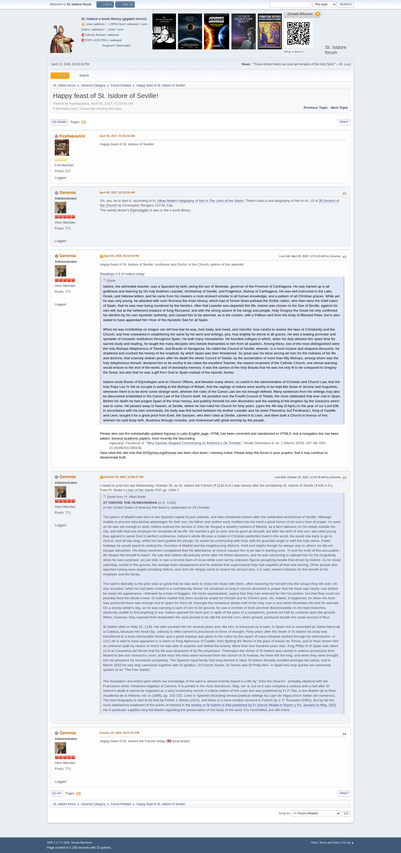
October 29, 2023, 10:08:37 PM (123, 476)
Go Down (59, 122)
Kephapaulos (72, 136)
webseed (132, 24)
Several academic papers (130, 438)
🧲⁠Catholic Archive (93, 34)
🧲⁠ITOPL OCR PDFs (94, 40)
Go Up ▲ (348, 842)
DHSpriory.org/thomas (159, 453)
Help (314, 842)
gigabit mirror (134, 19)
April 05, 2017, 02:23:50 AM (117, 192)
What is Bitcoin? (294, 51)
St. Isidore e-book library (101, 19)
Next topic (339, 108)
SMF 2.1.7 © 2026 (58, 842)
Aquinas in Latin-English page (185, 433)
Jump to (284, 813)
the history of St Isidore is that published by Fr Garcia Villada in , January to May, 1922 (261, 705)
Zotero (85, 29)
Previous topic (316, 108)
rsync (144, 24)
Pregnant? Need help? (116, 45)
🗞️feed (110, 29)
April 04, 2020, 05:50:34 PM (121, 255)
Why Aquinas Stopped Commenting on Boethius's (194, 443)
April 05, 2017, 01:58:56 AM (117, 135)
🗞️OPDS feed (116, 24)
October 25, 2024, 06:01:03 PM (119, 732)
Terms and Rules (329, 842)
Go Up (56, 793)
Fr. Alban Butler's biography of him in (198, 201)
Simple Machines (81, 842)
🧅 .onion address (92, 24)
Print (344, 122)
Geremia (67, 192)
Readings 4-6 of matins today (122, 274)
